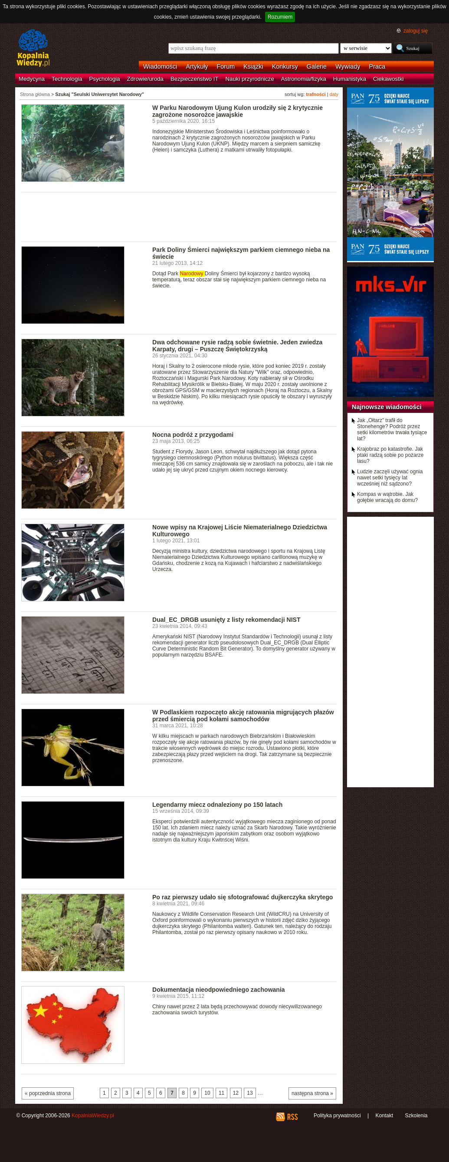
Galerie (317, 66)
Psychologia (104, 79)
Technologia (67, 79)
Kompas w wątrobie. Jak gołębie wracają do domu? (387, 497)
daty (334, 94)
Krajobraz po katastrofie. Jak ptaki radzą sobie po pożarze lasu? (390, 455)
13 (249, 1093)
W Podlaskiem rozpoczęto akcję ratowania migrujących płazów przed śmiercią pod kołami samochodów (243, 716)
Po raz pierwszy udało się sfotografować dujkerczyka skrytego (242, 897)
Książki (253, 66)
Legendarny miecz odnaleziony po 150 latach (217, 804)
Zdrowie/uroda (145, 79)
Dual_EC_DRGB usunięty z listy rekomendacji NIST (226, 619)
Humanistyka (349, 79)
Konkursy (285, 66)
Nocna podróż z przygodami (192, 434)
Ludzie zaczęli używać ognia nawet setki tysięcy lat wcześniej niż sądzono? (390, 478)
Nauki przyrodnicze (250, 79)
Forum (226, 66)
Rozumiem (280, 17)
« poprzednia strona (48, 1093)
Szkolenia (416, 1115)
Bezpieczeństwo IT (194, 79)
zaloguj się (415, 31)
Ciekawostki (388, 79)
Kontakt (384, 1115)
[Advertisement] (179, 216)
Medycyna (32, 79)
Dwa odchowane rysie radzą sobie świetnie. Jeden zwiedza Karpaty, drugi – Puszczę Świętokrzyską (237, 346)
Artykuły (197, 66)
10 (207, 1093)
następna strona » (312, 1093)
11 (221, 1093)
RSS (292, 1116)
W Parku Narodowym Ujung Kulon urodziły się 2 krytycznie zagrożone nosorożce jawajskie (237, 111)
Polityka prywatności (337, 1115)
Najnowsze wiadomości (387, 406)
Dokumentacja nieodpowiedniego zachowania (218, 989)
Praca (377, 66)
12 (236, 1093)
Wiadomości (160, 66)
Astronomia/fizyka (303, 79)
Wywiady (347, 66)
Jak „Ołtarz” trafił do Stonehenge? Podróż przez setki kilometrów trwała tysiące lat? (392, 429)
